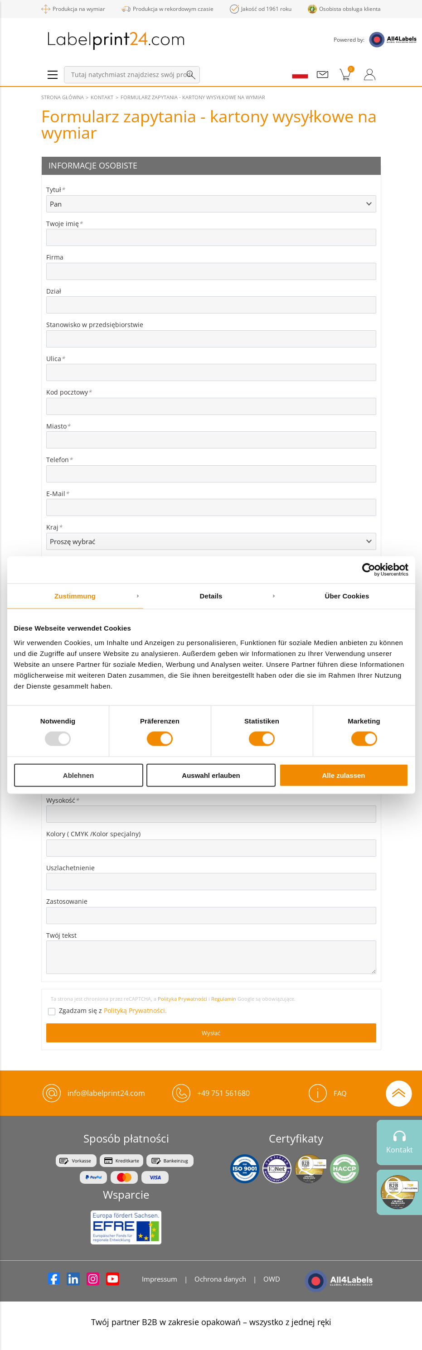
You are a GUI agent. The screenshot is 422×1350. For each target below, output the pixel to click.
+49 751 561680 (223, 1093)
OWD (271, 1278)
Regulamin (224, 998)
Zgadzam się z (113, 1010)
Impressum (159, 1278)
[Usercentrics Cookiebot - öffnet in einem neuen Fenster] (368, 570)
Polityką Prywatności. (135, 1010)
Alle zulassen (343, 775)
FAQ (328, 1093)
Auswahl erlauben (211, 775)
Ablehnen (78, 775)
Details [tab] (211, 596)
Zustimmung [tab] (75, 596)
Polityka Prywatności (182, 998)
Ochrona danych (220, 1278)
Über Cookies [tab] (347, 596)
